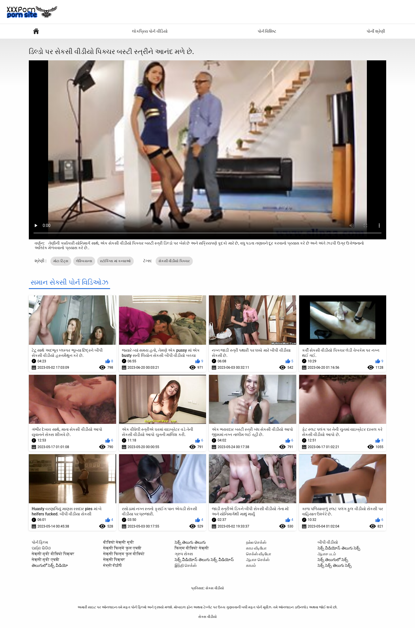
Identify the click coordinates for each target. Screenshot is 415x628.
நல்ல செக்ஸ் (256, 542)
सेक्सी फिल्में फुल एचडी (122, 548)
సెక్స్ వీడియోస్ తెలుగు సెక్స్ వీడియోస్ (204, 559)
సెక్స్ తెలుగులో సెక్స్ (333, 559)
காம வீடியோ (256, 548)
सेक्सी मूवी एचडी (45, 559)
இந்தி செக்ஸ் (186, 565)
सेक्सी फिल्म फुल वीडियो (124, 553)
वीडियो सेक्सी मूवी (118, 542)
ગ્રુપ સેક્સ (184, 553)
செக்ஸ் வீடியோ (258, 553)
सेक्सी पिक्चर (114, 559)
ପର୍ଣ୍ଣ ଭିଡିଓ (41, 548)
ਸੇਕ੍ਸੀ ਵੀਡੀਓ (112, 565)
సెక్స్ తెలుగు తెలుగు (190, 542)
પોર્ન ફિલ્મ (40, 542)
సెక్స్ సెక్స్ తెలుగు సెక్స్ (335, 565)
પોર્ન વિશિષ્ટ (267, 31)
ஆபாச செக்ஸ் (257, 559)
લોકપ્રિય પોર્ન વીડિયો (150, 31)
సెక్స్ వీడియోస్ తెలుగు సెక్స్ (339, 548)
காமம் (251, 565)
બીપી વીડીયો (328, 542)
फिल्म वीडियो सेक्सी (192, 548)
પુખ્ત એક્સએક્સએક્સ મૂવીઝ (36, 31)
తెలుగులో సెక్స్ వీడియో (50, 565)
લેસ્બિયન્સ (84, 261)
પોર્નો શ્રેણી (376, 31)
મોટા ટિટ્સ (61, 261)
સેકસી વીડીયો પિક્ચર (174, 261)
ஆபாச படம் (327, 553)
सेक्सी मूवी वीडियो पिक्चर (53, 553)
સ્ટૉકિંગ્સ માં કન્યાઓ (115, 261)
